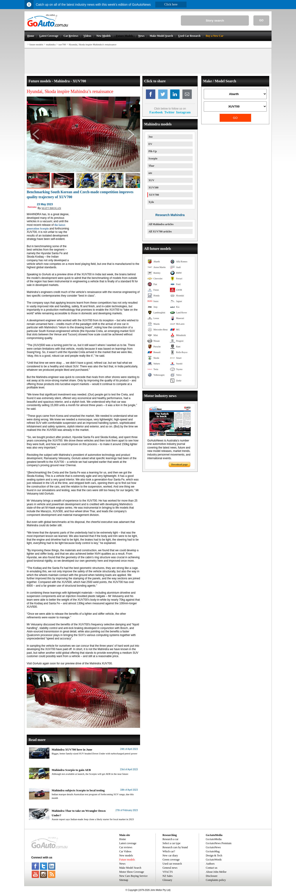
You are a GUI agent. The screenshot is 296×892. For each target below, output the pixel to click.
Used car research (172, 863)
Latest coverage (127, 843)
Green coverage (171, 859)
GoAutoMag (213, 851)
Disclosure (211, 875)
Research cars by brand (175, 847)
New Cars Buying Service (133, 875)
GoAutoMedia (213, 839)
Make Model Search (130, 867)
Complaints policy (216, 880)
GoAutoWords (214, 859)
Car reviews (125, 847)
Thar (151, 165)
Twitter (169, 112)
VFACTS (168, 871)
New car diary (170, 855)
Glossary (167, 880)
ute (150, 173)
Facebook (156, 112)
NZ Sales (167, 875)
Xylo (151, 202)
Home (122, 839)
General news (170, 867)
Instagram (183, 112)
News (122, 863)
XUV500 (153, 187)
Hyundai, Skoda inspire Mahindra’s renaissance (92, 44)
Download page (179, 464)
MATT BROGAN (51, 208)
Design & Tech (214, 855)
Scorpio (152, 158)
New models (126, 855)
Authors (210, 863)
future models (36, 44)
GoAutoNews (213, 847)
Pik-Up (152, 151)
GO (261, 20)
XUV (151, 180)
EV (150, 144)
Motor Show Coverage (131, 871)
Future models (127, 859)
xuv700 (62, 44)
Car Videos (125, 851)
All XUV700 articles (160, 231)
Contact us (211, 867)
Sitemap (123, 880)
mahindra (51, 44)
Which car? (169, 851)
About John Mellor (216, 871)
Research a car (170, 839)
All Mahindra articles (161, 224)
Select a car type (171, 843)
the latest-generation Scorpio (46, 226)
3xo (150, 136)
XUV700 (154, 194)
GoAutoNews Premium (218, 843)
